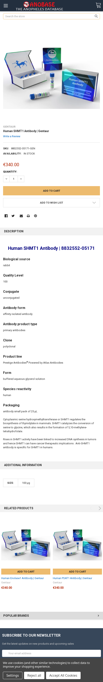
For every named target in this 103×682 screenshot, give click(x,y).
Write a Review (11, 136)
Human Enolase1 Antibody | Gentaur (22, 578)
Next (99, 508)
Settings (12, 675)
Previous (91, 508)
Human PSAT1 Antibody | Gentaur (72, 578)
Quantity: (10, 171)
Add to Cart (26, 571)
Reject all (34, 675)
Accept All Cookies (63, 675)
